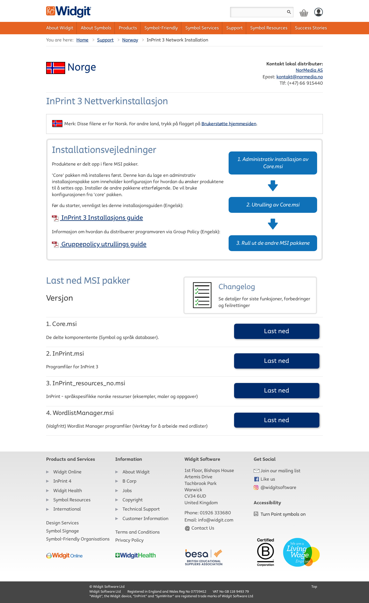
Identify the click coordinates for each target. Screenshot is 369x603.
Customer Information (145, 518)
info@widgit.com (215, 520)
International (67, 509)
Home (82, 40)
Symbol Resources (268, 28)
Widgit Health (67, 490)
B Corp (129, 481)
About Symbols (96, 28)
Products (128, 28)
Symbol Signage (62, 531)
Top (314, 586)
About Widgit (59, 28)
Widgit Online (67, 472)
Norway (130, 40)
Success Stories (311, 28)
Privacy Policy (129, 540)
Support (234, 28)
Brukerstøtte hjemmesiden (229, 123)
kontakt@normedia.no (299, 76)
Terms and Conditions (137, 532)
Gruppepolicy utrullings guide (99, 244)
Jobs (127, 490)
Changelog (250, 295)
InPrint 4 (62, 481)
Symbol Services (202, 28)
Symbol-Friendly (161, 28)
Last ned (276, 331)
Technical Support (141, 509)
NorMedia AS (309, 70)
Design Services (62, 523)
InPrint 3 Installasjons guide (97, 217)
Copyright (133, 499)
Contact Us (199, 528)
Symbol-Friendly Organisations (78, 539)
